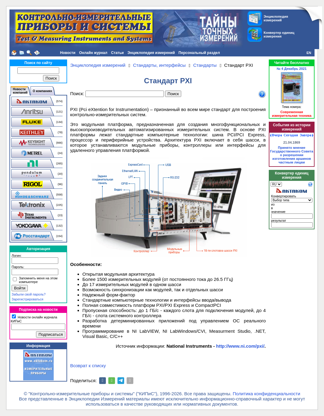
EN (309, 53)
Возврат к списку (88, 365)
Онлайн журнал (93, 53)
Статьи (117, 53)
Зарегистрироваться (27, 299)
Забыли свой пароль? (28, 294)
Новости (67, 53)
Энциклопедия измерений (151, 53)
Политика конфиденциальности (266, 393)
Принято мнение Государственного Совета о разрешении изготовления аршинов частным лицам (291, 155)
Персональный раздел (199, 53)
